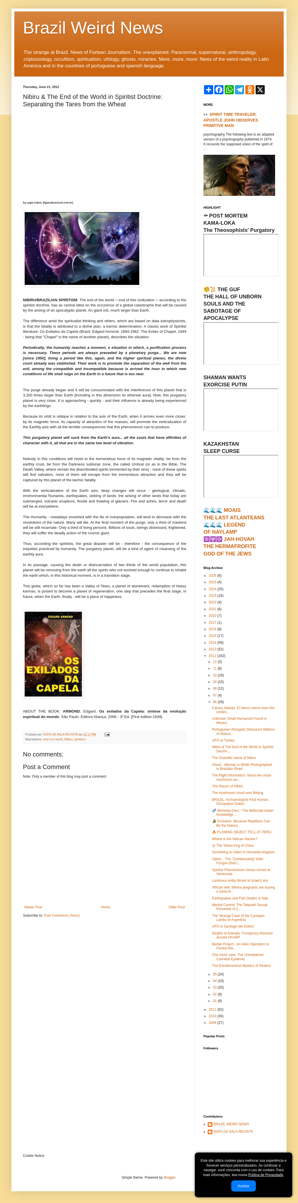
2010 (213, 1016)
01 (215, 1001)
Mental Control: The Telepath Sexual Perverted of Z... (240, 907)
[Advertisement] (104, 153)
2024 (213, 589)
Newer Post (33, 907)
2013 (213, 649)
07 (215, 695)
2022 (213, 602)
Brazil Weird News (93, 27)
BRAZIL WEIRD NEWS (231, 1124)
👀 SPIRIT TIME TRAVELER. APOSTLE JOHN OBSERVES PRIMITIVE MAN (230, 120)
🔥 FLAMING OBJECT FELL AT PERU (241, 832)
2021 (213, 609)
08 (215, 688)
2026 (213, 576)
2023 (213, 596)
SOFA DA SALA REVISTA (233, 1132)
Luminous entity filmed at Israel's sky (240, 881)
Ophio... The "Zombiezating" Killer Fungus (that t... (238, 861)
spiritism (80, 739)
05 (215, 974)
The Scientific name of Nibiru (234, 758)
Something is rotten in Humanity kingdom (243, 852)
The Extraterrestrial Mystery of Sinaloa (241, 966)
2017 (213, 623)
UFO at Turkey (223, 740)
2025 (213, 582)
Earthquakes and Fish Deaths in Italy (240, 898)
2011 (213, 1010)
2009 (213, 1023)
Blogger (169, 1177)
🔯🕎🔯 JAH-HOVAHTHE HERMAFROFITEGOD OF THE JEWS (229, 546)
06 (215, 702)
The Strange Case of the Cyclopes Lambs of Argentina (238, 918)
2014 (213, 643)
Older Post (176, 907)
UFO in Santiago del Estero (233, 926)
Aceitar (243, 1186)
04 (215, 981)
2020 (213, 616)
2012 (213, 656)
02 (215, 994)
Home (105, 907)
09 (215, 682)
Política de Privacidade (265, 1175)
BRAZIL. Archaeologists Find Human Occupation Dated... (240, 802)
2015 (213, 636)
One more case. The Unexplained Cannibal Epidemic (237, 957)
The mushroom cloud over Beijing (237, 793)
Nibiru (68, 739)
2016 (213, 629)
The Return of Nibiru (227, 786)
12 (215, 662)
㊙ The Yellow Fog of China (233, 846)
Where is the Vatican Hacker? (234, 839)
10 (215, 675)
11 (215, 668)
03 (215, 987)
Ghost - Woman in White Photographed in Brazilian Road (242, 767)
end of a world (53, 739)
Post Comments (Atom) (62, 916)
